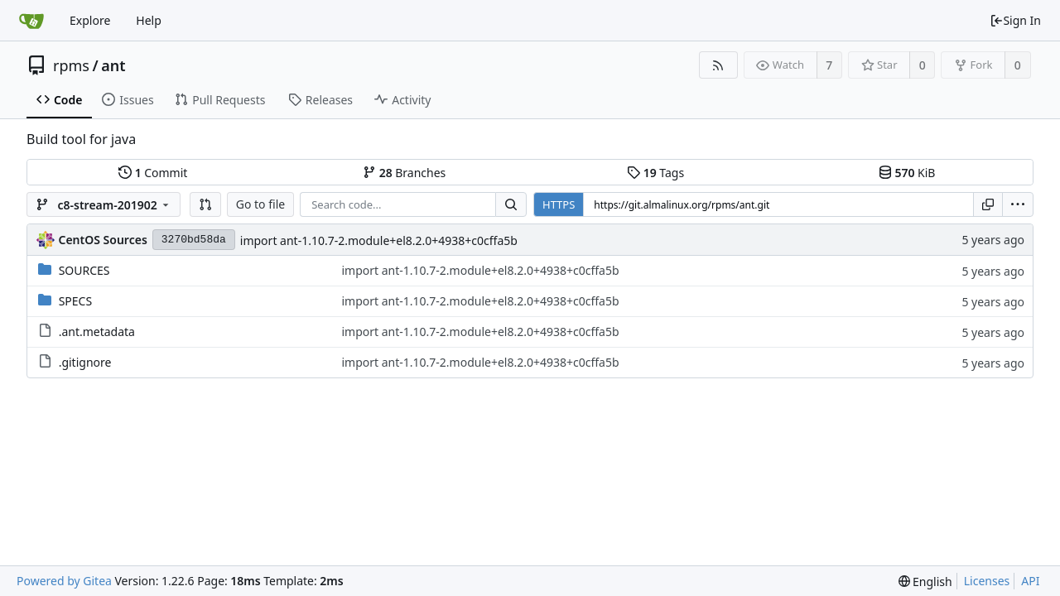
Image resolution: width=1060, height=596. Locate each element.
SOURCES (84, 270)
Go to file (260, 204)
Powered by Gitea (64, 581)
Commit (152, 172)
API (1030, 581)
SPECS (75, 301)
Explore (90, 20)
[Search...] (511, 204)
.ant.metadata (97, 331)
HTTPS (558, 204)
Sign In (1015, 20)
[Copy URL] (988, 204)
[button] (205, 204)
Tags (655, 172)
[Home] (31, 21)
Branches (404, 172)
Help (148, 20)
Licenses (987, 581)
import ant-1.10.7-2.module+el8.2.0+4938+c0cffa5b (379, 240)
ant (113, 65)
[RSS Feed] (718, 65)
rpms (71, 65)
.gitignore (85, 362)
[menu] (1018, 204)
